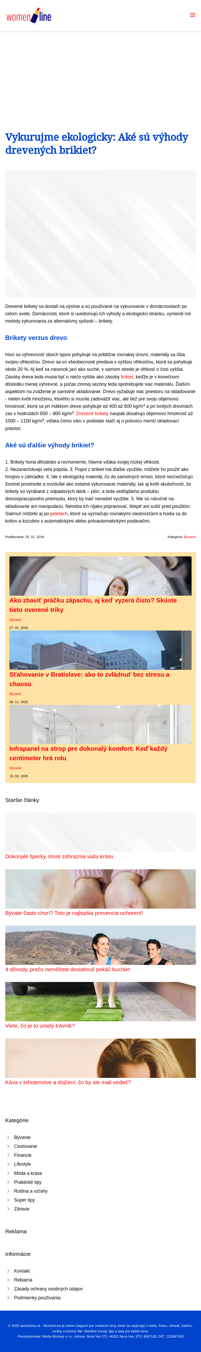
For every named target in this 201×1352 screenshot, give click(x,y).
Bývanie (190, 537)
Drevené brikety (92, 413)
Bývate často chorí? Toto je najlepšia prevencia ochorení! (74, 913)
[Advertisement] (100, 70)
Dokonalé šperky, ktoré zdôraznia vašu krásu (59, 856)
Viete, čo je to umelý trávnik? (40, 1026)
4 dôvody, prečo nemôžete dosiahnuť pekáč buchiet (67, 969)
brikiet (127, 376)
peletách (59, 513)
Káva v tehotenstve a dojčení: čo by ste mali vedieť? (68, 1082)
